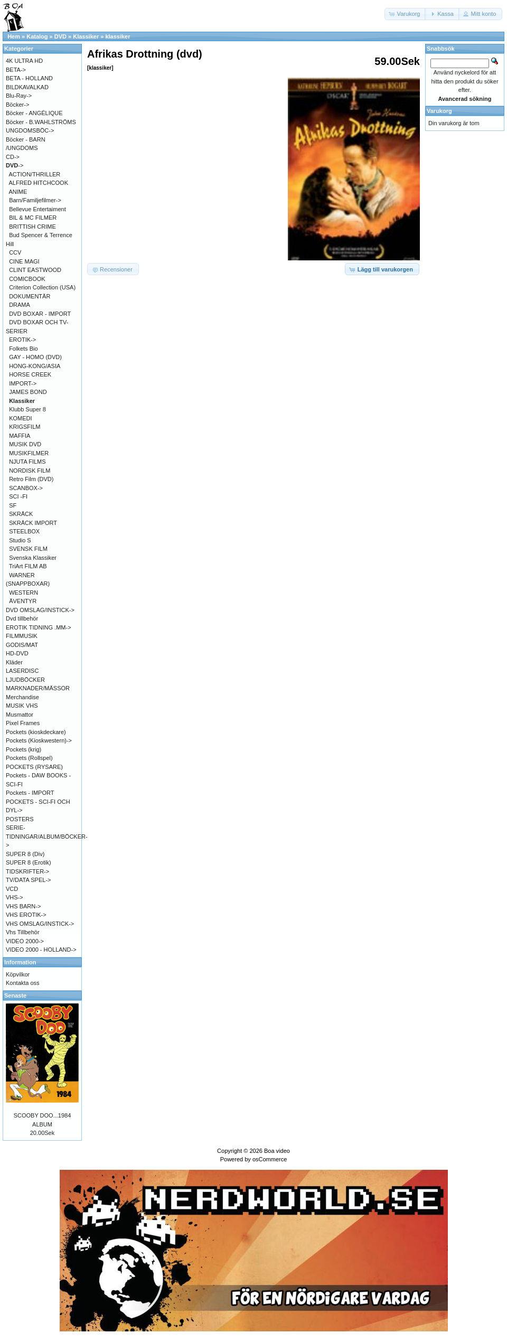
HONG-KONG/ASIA (34, 366)
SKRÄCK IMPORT (33, 523)
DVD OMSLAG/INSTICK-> (40, 610)
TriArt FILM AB (28, 566)
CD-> (13, 157)
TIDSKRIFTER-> (27, 871)
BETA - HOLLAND (29, 78)
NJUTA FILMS (27, 461)
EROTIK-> (22, 339)
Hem (13, 36)
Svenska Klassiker (33, 558)
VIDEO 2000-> (25, 941)
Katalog (37, 36)
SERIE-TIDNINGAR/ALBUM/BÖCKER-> (47, 836)
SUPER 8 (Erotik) (28, 862)
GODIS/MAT (22, 645)
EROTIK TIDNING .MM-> (38, 627)
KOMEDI (20, 418)
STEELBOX (24, 531)
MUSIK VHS (22, 705)
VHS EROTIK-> (26, 915)
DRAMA (19, 305)
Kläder (14, 662)
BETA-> (16, 70)
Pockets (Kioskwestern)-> (39, 740)
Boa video (277, 1151)
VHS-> (14, 897)
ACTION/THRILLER (35, 174)
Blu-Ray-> (19, 95)
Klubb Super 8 (27, 409)
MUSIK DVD (25, 444)
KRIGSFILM (24, 427)
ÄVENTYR (22, 601)
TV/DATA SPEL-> (28, 880)
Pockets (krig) (23, 749)
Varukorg (439, 111)
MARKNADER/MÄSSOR (38, 688)
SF (12, 505)
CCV (15, 252)
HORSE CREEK (30, 374)
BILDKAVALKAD (27, 87)
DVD (60, 36)
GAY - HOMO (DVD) (35, 357)
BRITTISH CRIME (32, 226)
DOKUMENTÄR (29, 296)
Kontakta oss (23, 983)
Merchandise (22, 697)
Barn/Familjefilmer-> (35, 200)
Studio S (20, 540)
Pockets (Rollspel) (29, 758)
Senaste (15, 995)
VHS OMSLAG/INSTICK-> (40, 924)
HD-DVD (17, 653)
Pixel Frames (23, 723)
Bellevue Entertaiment (37, 209)
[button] (405, 14)
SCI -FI (18, 496)
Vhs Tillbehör (23, 932)
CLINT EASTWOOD (35, 270)
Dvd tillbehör (22, 618)
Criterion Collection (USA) (42, 287)
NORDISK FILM (29, 470)
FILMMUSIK (21, 636)
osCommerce (269, 1159)
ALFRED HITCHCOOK (38, 183)
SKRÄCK (21, 514)
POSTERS (20, 819)
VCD (12, 889)
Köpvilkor (18, 974)
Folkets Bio (23, 348)
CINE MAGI (24, 261)
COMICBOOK (27, 279)
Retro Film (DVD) (31, 479)
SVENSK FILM (28, 549)
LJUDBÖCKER (25, 680)
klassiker (117, 36)
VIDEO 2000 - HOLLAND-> (41, 949)
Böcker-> (17, 104)
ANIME (18, 192)
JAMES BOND (28, 392)
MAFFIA (19, 436)
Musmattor (19, 714)
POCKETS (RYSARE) (34, 767)
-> (14, 165)
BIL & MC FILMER (33, 217)
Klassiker (86, 36)
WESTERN (23, 592)
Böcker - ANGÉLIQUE (34, 113)
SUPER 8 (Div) (25, 854)
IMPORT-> (22, 383)
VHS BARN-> (23, 906)
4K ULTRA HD (24, 61)
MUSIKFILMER (29, 453)
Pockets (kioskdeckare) (36, 732)
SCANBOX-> (26, 488)
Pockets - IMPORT (30, 793)
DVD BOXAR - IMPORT (40, 314)
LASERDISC (22, 671)
